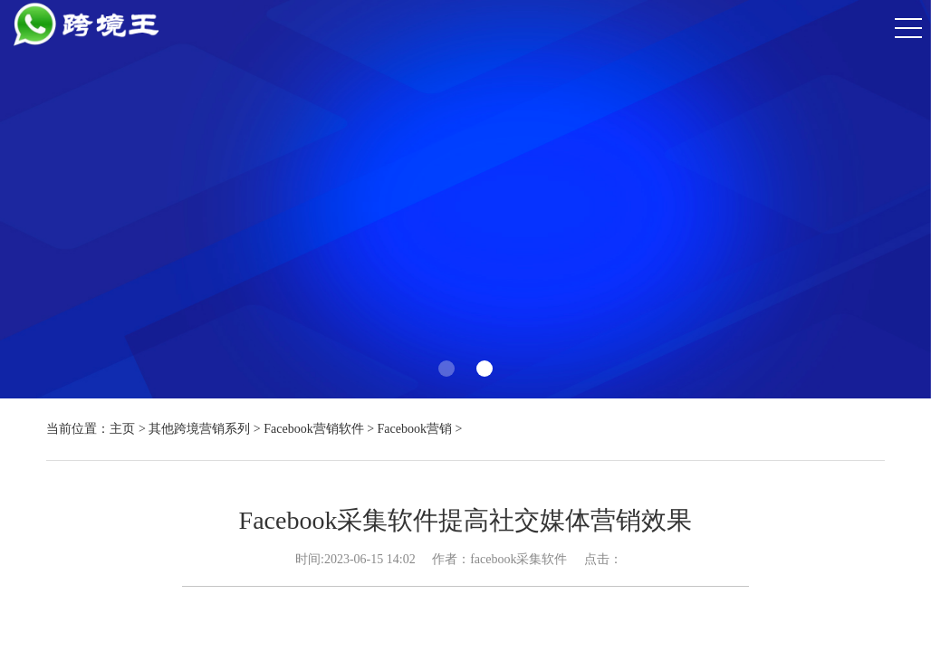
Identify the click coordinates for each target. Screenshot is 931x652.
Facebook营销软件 (313, 429)
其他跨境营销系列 (199, 429)
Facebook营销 (415, 429)
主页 (122, 429)
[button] (446, 368)
